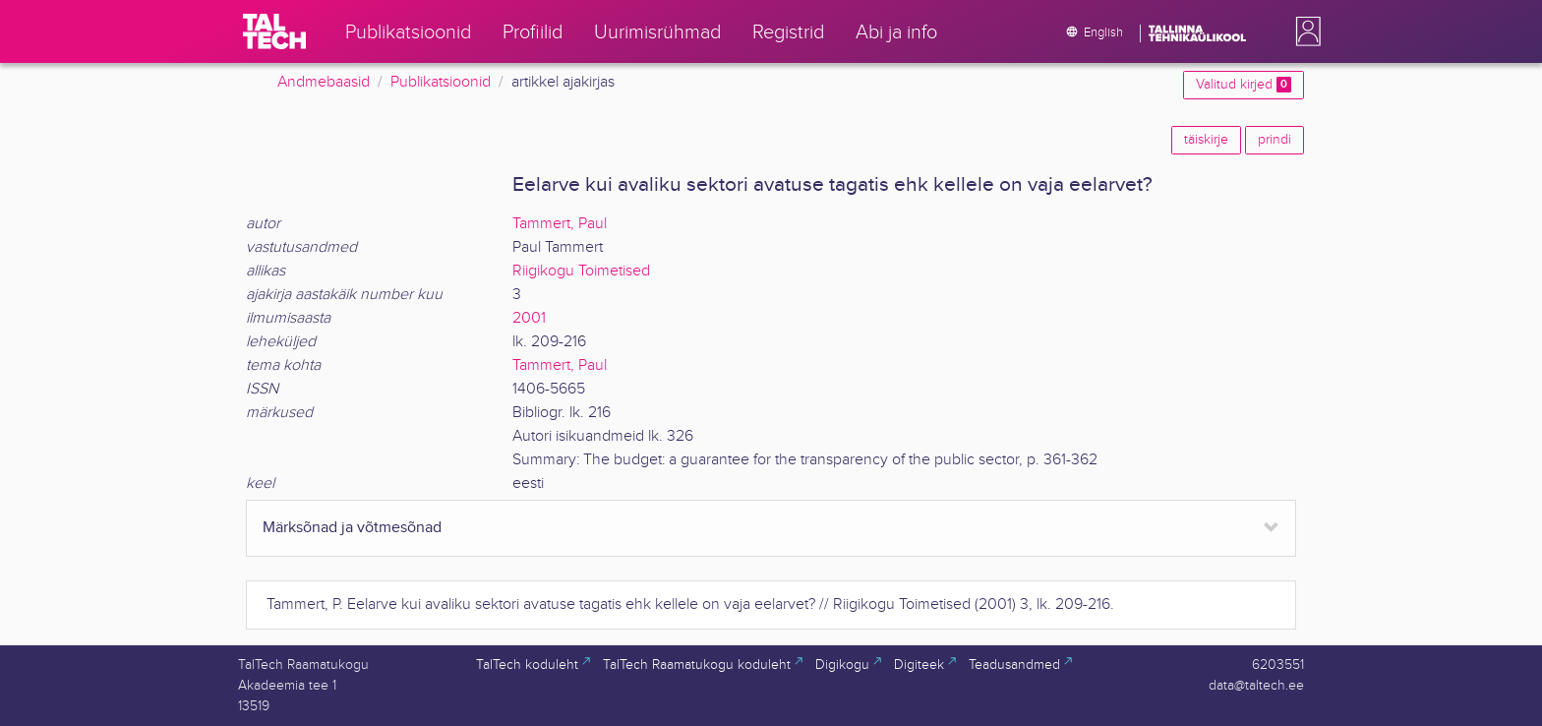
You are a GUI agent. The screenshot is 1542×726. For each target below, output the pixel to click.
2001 (529, 318)
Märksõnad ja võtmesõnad (352, 527)
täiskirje (1206, 140)
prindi (1274, 140)
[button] (1304, 31)
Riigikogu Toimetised (581, 271)
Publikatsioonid (440, 82)
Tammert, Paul (559, 223)
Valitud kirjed (1243, 84)
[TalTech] (274, 31)
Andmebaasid (323, 82)
